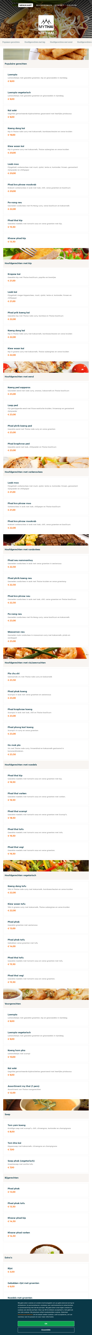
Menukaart (25, 5)
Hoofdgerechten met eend (61, 42)
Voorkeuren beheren (25, 1314)
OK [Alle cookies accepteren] (46, 1324)
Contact (59, 5)
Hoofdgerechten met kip (35, 42)
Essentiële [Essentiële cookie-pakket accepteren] (46, 1330)
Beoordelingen (44, 5)
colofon (71, 5)
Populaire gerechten (11, 42)
